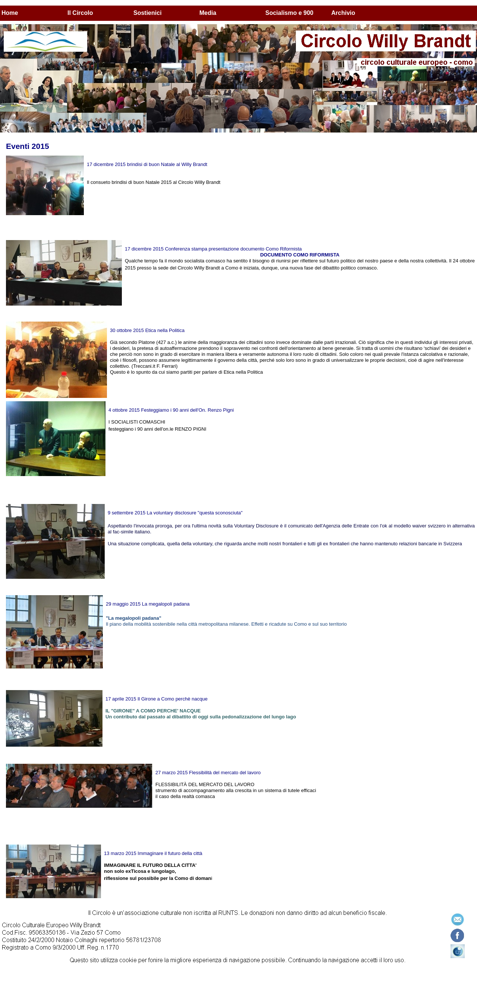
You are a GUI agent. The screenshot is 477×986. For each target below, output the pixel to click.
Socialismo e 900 (289, 13)
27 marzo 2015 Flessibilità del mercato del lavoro (208, 772)
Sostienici (147, 13)
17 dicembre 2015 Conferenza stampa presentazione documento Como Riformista (213, 249)
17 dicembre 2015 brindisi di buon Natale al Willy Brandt (147, 164)
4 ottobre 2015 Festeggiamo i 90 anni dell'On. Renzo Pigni (171, 410)
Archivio (343, 13)
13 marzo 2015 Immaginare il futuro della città (153, 853)
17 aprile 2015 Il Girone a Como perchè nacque (156, 699)
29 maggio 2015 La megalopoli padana (148, 604)
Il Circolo (80, 13)
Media (207, 13)
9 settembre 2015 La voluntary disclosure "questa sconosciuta (174, 513)
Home (9, 13)
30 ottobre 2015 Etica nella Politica (147, 330)
